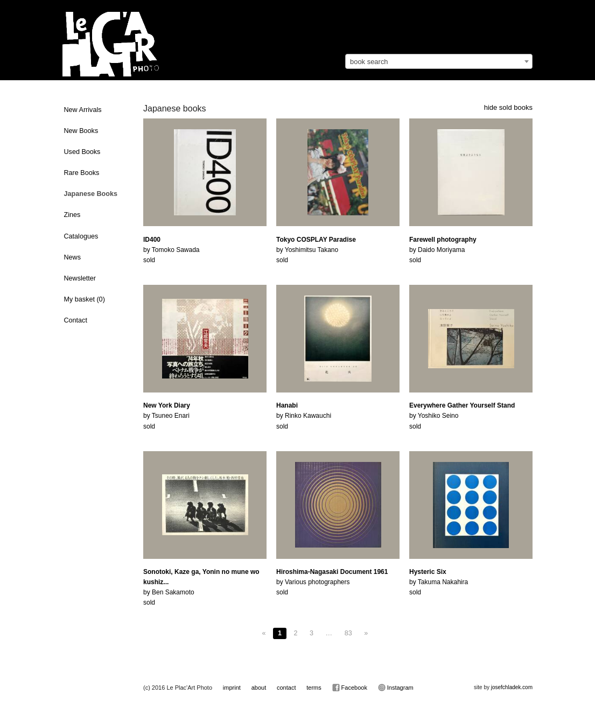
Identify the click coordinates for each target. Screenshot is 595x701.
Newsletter (80, 278)
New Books (81, 131)
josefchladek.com (512, 687)
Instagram (396, 687)
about (259, 687)
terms (313, 687)
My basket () (84, 299)
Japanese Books (90, 194)
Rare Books (82, 173)
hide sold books (508, 107)
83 (348, 633)
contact (286, 687)
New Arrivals (83, 110)
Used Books (82, 152)
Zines (72, 215)
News (72, 257)
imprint (232, 687)
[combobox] (439, 61)
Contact (75, 320)
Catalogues (81, 236)
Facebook (349, 687)
